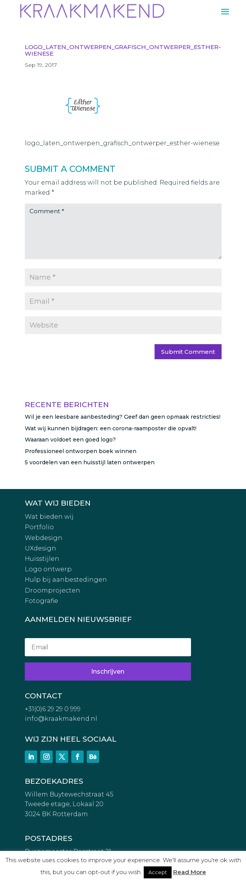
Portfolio (39, 527)
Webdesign (43, 538)
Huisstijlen (42, 558)
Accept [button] (157, 872)
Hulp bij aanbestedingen (66, 579)
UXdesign (40, 548)
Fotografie (41, 601)
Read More (189, 872)
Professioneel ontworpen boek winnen (80, 451)
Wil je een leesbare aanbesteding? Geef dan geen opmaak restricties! (122, 416)
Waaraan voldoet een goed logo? (70, 439)
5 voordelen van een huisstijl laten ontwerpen (90, 462)
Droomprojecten (52, 590)
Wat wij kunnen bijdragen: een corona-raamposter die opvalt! (110, 428)
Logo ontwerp (48, 569)
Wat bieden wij (49, 516)
